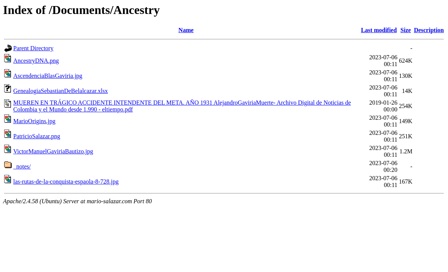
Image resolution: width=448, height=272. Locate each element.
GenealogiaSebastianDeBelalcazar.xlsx (60, 91)
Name (186, 30)
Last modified (379, 30)
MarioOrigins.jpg (34, 121)
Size (405, 30)
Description (429, 30)
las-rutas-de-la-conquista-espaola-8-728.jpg (66, 181)
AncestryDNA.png (36, 60)
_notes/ (22, 166)
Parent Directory (33, 48)
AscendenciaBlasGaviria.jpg (47, 76)
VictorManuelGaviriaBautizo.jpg (53, 151)
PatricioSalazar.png (36, 136)
